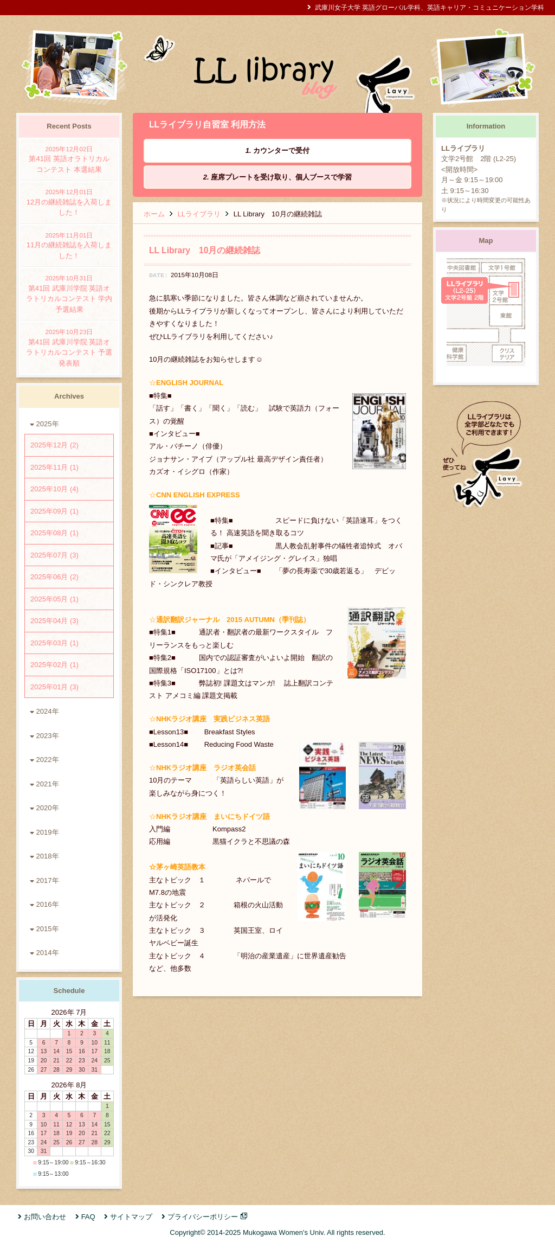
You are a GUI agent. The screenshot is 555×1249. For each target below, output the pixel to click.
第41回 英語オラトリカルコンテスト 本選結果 (69, 159)
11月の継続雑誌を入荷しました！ (69, 245)
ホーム (154, 214)
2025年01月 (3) (54, 687)
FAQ (88, 1217)
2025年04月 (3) (54, 621)
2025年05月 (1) (54, 599)
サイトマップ (131, 1217)
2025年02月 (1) (54, 665)
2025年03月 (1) (54, 643)
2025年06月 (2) (54, 577)
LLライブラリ (199, 214)
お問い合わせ (45, 1217)
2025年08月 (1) (54, 533)
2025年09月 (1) (54, 511)
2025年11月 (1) (54, 467)
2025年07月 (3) (54, 555)
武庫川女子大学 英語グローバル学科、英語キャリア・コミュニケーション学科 (429, 7)
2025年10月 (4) (54, 489)
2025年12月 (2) (54, 445)
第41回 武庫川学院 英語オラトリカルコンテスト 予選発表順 (69, 347)
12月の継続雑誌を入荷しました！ (69, 201)
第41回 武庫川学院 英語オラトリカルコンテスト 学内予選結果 (69, 293)
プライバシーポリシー (202, 1217)
